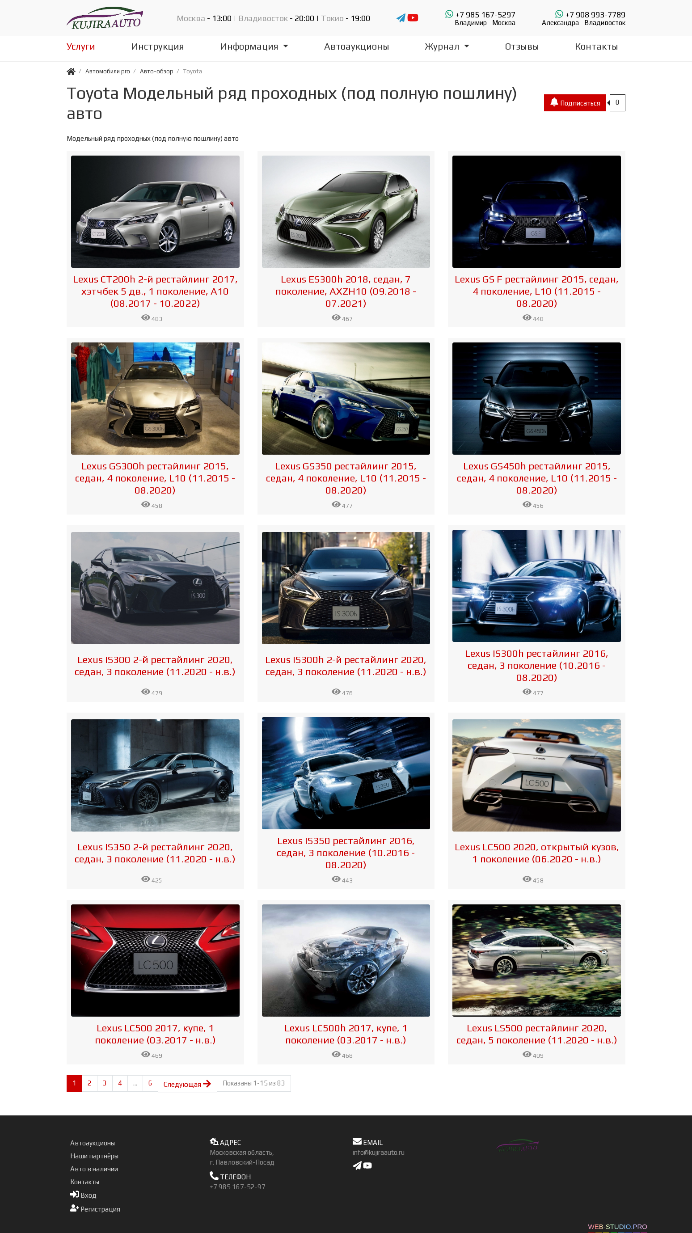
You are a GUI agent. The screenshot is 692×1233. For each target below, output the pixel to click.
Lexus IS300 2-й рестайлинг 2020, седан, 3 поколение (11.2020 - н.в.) (155, 665)
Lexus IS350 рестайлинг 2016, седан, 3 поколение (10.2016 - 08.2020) (346, 852)
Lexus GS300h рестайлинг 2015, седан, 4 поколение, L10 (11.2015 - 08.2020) (155, 478)
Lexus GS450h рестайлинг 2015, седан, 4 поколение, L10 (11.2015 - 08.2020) (537, 478)
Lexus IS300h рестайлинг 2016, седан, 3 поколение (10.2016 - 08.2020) (536, 665)
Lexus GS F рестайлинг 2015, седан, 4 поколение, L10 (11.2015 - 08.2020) (537, 291)
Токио (332, 18)
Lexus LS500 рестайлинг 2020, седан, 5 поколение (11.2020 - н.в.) (536, 1034)
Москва (191, 18)
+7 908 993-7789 (583, 17)
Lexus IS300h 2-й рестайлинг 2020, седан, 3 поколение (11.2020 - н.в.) (345, 665)
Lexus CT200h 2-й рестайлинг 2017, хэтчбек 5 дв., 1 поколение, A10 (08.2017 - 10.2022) (155, 291)
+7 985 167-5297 (480, 17)
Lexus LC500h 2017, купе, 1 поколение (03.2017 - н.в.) (346, 1034)
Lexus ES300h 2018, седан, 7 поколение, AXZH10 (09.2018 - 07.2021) (345, 291)
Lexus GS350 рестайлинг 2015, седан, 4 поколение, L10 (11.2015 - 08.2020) (346, 478)
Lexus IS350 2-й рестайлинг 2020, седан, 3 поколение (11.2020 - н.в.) (155, 853)
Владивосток (263, 18)
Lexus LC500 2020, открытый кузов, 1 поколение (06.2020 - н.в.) (537, 853)
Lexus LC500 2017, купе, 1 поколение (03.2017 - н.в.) (155, 1034)
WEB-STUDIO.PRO (617, 1226)
